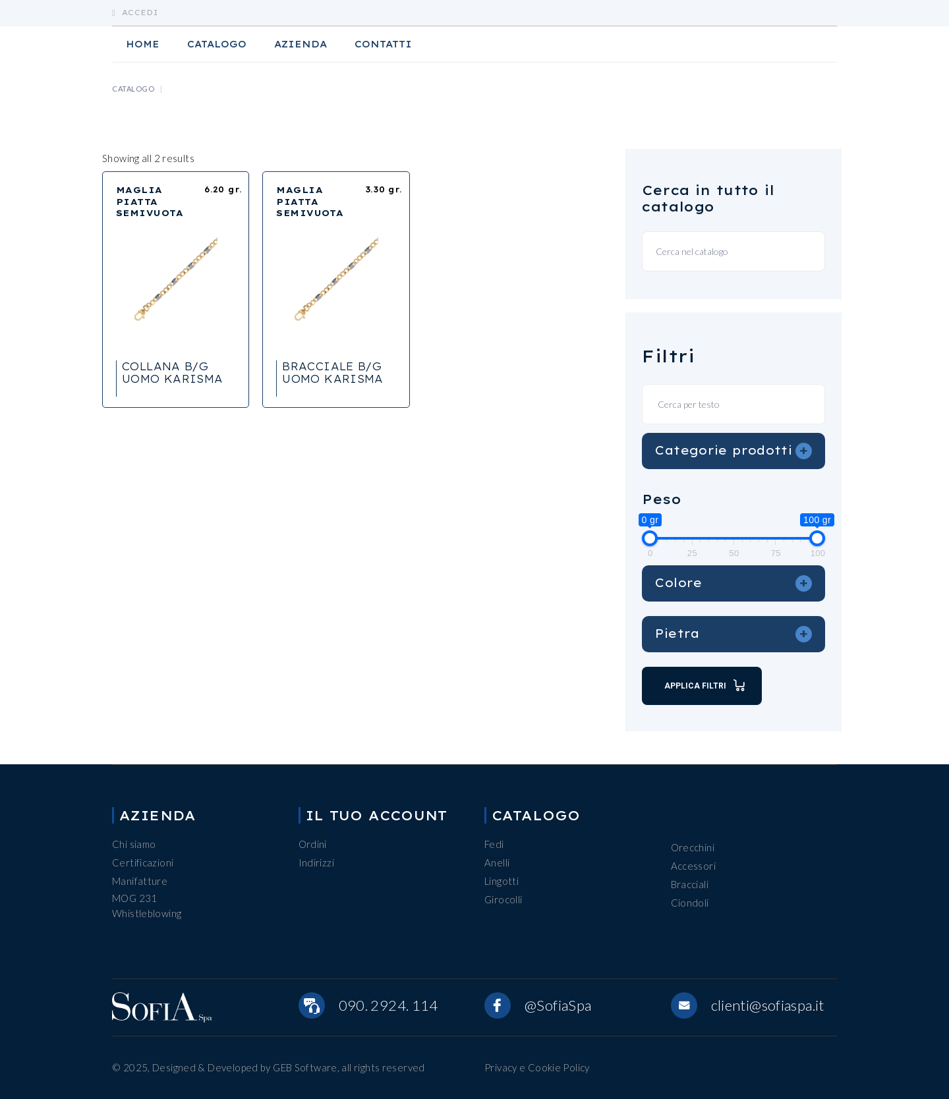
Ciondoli (690, 903)
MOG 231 (135, 898)
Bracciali (689, 884)
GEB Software (305, 1067)
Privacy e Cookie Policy (537, 1067)
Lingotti (501, 881)
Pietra (733, 633)
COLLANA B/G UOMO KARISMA (172, 372)
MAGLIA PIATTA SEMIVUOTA (149, 201)
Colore (733, 583)
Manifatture (139, 881)
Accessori (693, 866)
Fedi (494, 844)
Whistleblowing (146, 913)
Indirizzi (316, 862)
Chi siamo (134, 844)
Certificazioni (142, 862)
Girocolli (503, 899)
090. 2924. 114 (388, 1005)
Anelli (496, 862)
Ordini (313, 844)
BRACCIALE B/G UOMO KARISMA (333, 372)
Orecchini (692, 847)
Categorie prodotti (733, 450)
